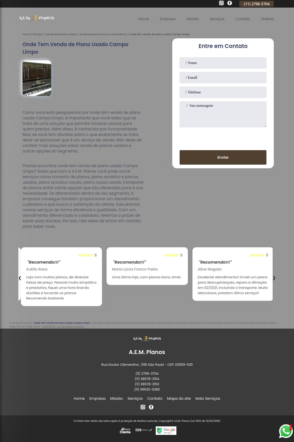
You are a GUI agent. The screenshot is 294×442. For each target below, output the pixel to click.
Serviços (215, 19)
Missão (190, 19)
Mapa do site (179, 398)
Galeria (267, 19)
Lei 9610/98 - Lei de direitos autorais (63, 326)
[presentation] (223, 138)
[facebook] (229, 4)
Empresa (165, 19)
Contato (242, 19)
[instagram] (221, 4)
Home (140, 19)
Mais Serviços (207, 398)
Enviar (223, 157)
